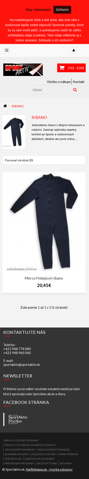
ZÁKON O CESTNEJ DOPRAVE (21, 440)
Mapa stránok (68, 454)
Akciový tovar (47, 463)
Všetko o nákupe (59, 82)
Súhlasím (62, 9)
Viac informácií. (39, 10)
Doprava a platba (16, 454)
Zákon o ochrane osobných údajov (30, 445)
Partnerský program (19, 463)
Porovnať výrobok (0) (19, 160)
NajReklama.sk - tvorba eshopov (49, 469)
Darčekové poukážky (40, 458)
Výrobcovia (13, 458)
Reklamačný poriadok (54, 449)
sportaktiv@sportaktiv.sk (21, 364)
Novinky (66, 463)
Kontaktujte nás (43, 454)
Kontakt (79, 82)
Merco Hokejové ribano (44, 278)
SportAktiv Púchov (13, 419)
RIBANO (18, 106)
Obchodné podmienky (20, 449)
